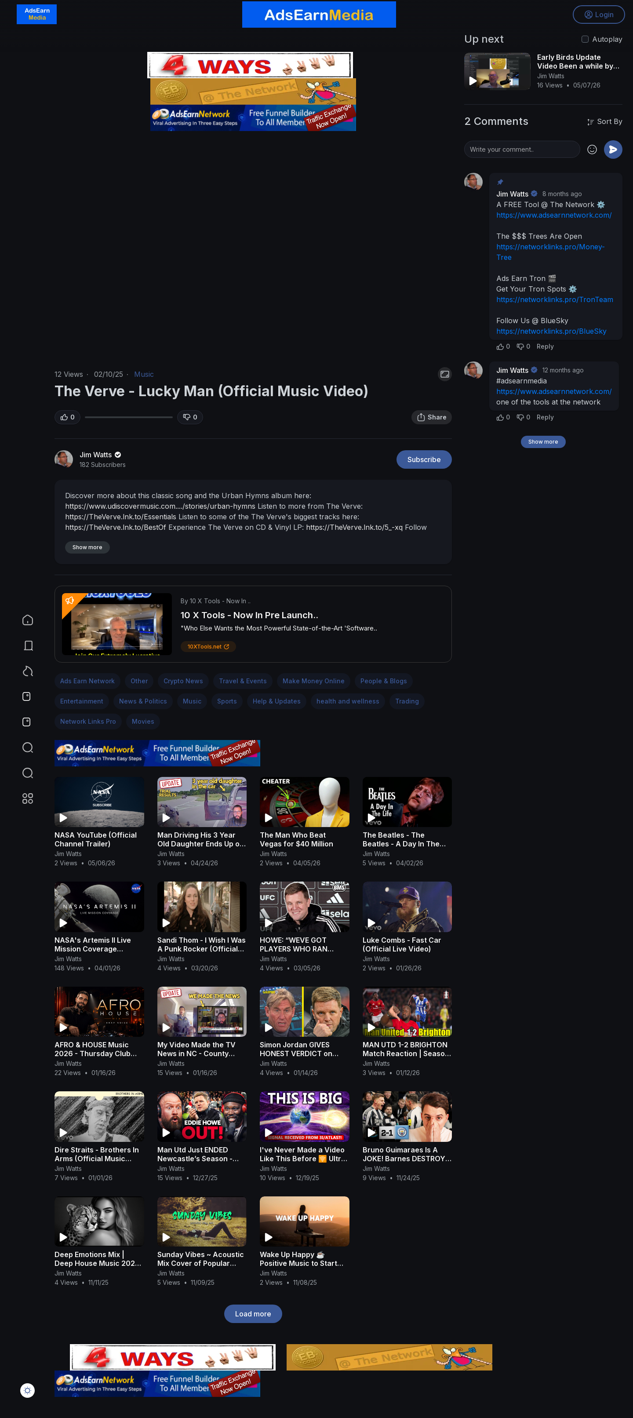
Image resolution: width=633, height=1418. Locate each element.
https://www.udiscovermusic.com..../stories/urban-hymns (160, 506)
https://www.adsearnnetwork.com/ (554, 215)
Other (139, 681)
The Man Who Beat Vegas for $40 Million (296, 839)
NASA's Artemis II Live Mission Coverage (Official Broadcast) (93, 949)
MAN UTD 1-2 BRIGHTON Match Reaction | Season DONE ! (406, 1053)
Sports (227, 701)
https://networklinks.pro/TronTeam (554, 299)
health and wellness (347, 701)
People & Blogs (383, 681)
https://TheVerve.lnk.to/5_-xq (354, 527)
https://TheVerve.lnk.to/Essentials (120, 516)
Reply (545, 346)
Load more (253, 1313)
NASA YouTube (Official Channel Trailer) (96, 839)
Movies (143, 721)
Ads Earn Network (87, 681)
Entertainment (81, 701)
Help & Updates (277, 701)
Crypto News (183, 681)
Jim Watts (101, 454)
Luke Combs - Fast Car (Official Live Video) (402, 944)
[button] (22, 773)
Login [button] (598, 15)
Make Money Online (314, 681)
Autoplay (607, 39)
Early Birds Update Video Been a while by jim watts (575, 66)
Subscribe (424, 459)
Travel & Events (243, 681)
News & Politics (143, 701)
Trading (407, 701)
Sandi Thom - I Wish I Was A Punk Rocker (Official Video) (201, 949)
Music (144, 374)
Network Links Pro (88, 721)
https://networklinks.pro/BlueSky (551, 331)
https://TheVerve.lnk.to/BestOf (115, 527)
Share (432, 417)
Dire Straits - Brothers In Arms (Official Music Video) (97, 1158)
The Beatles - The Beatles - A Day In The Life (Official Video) (401, 844)
